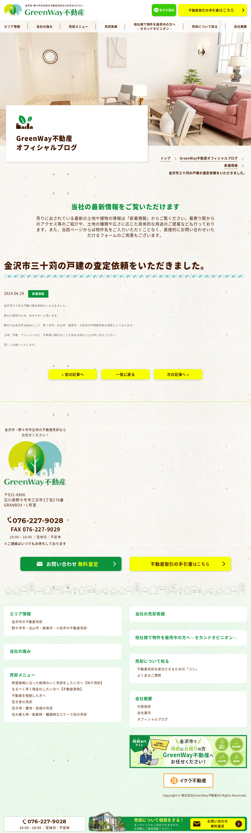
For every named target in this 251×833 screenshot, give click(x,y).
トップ (166, 158)
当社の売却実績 (150, 614)
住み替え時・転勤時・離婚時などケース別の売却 (49, 714)
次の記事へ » (178, 374)
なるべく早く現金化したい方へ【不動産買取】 (48, 689)
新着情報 (231, 165)
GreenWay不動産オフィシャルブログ (209, 158)
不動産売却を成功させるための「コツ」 (168, 668)
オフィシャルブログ (152, 719)
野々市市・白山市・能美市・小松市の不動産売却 (49, 627)
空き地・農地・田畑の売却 (32, 708)
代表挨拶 (144, 706)
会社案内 (144, 712)
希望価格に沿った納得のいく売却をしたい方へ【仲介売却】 (58, 682)
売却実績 (111, 26)
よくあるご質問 (149, 675)
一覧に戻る (125, 374)
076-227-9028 (38, 520)
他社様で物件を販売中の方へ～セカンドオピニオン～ (155, 26)
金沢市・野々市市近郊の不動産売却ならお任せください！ (35, 457)
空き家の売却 (22, 701)
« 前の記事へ (73, 374)
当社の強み (44, 26)
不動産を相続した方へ (29, 695)
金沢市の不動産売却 (27, 621)
